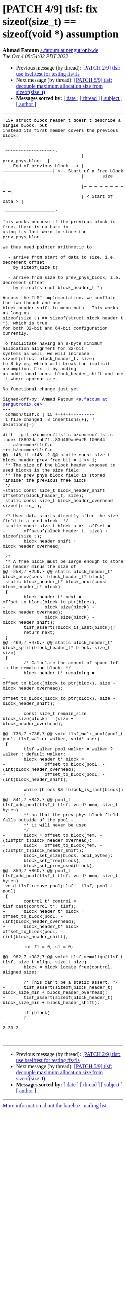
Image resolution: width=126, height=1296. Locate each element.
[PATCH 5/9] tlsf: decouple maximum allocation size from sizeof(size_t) (64, 86)
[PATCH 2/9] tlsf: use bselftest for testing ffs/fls (68, 71)
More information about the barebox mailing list (55, 1290)
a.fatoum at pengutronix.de (69, 50)
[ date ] (71, 98)
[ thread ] (90, 98)
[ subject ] (112, 98)
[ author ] (26, 104)
